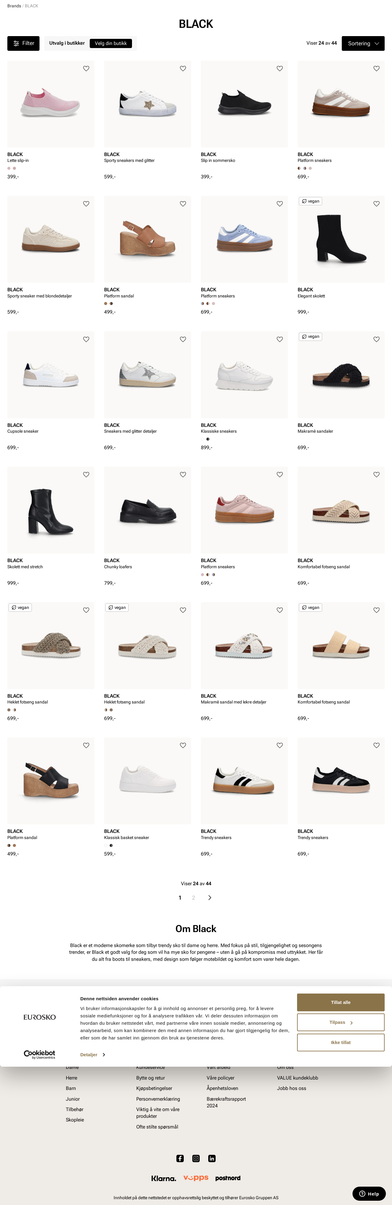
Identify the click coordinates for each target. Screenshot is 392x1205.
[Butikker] (303, 22)
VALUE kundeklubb (364, 40)
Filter (23, 90)
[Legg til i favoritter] (86, 116)
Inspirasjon (321, 40)
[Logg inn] (325, 22)
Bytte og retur (150, 1120)
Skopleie (139, 40)
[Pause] (380, 5)
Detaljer (88, 1193)
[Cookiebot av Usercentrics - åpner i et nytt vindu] (39, 1193)
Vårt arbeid (218, 1110)
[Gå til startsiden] (34, 21)
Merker (291, 40)
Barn (55, 40)
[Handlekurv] (375, 22)
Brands (14, 52)
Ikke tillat (341, 1180)
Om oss (285, 1110)
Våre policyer (220, 1120)
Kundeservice (150, 1110)
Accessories (107, 40)
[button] (363, 90)
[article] (50, 161)
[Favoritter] (349, 22)
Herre (34, 40)
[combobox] (174, 21)
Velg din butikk (111, 90)
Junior (77, 40)
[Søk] (244, 21)
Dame (13, 40)
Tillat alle (341, 1140)
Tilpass (341, 1160)
